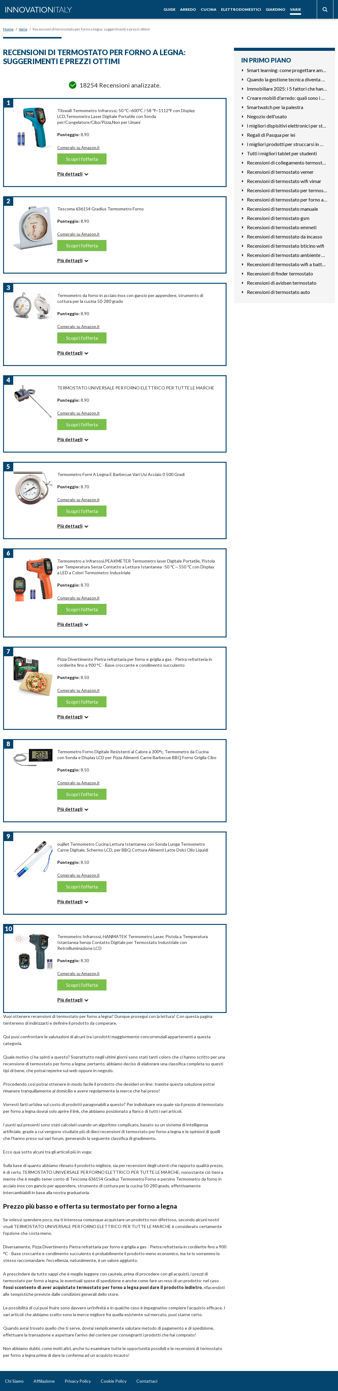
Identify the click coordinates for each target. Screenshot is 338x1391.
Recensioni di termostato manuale (282, 209)
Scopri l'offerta (82, 159)
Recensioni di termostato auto (278, 292)
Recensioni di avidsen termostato (281, 283)
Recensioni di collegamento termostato (287, 162)
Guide (169, 9)
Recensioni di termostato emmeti (281, 227)
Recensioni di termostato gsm (278, 218)
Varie (295, 9)
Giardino (275, 9)
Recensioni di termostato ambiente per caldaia (287, 255)
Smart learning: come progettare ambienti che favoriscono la (287, 70)
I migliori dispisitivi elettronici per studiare (287, 125)
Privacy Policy (78, 1381)
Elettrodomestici (241, 9)
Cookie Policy (114, 1381)
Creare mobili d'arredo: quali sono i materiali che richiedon (287, 98)
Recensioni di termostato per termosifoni (287, 190)
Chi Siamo (14, 1381)
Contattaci (146, 1381)
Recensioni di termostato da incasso (284, 236)
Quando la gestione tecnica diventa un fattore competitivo (287, 79)
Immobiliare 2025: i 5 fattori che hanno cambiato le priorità (287, 89)
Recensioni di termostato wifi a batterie (287, 264)
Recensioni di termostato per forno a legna (287, 199)
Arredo (188, 9)
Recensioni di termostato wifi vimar (284, 181)
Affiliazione (44, 1381)
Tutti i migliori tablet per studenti (282, 153)
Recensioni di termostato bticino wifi (285, 246)
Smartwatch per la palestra (275, 107)
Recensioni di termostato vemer (280, 172)
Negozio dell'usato (267, 116)
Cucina (208, 9)
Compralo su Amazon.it (78, 147)
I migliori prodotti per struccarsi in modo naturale (287, 144)
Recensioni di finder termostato (280, 273)
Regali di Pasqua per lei (271, 135)
